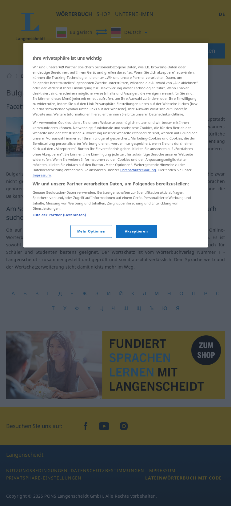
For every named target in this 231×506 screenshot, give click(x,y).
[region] (115, 168)
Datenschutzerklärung (138, 193)
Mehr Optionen (91, 254)
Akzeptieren (136, 254)
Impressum (42, 198)
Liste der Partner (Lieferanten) (59, 238)
